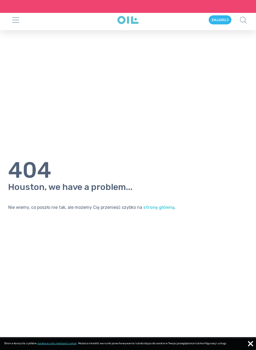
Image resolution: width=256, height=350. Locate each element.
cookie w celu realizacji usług (57, 343)
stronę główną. (159, 197)
